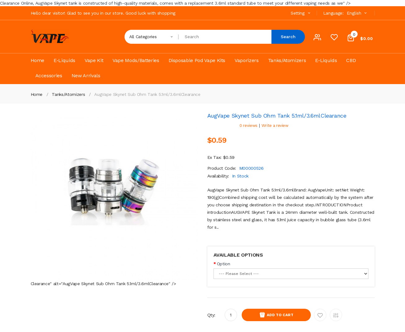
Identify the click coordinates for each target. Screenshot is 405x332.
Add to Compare (336, 315)
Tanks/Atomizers (68, 94)
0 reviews (249, 125)
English (357, 13)
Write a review (275, 125)
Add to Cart (280, 315)
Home (37, 94)
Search (288, 36)
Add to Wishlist (320, 315)
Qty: (211, 314)
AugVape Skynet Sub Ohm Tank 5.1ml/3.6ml (147, 94)
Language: (333, 13)
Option (223, 263)
